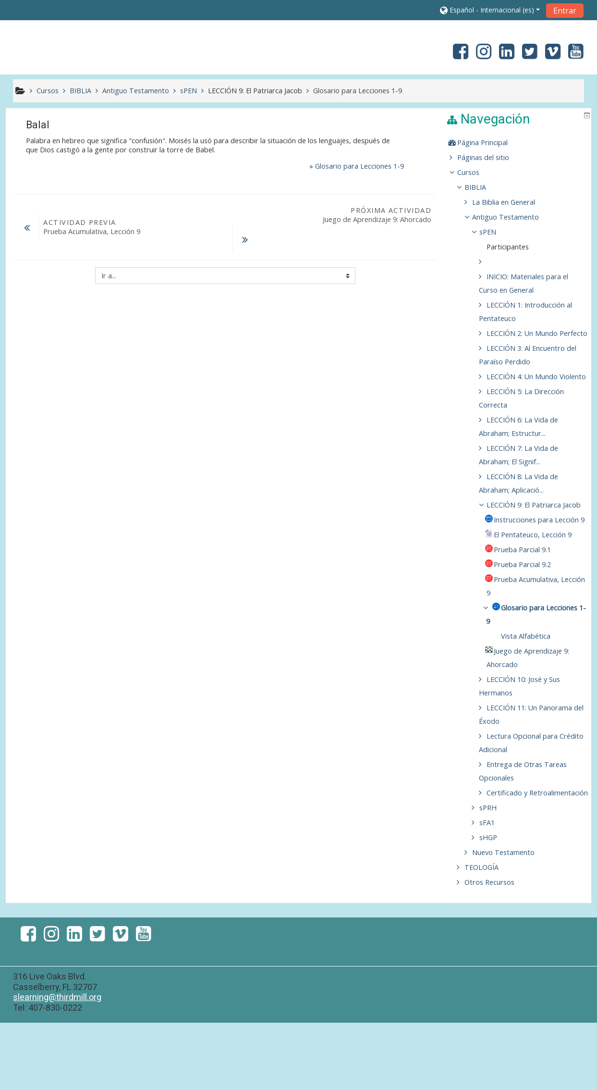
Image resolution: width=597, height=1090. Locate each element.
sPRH (495, 874)
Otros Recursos (497, 949)
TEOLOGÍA (489, 934)
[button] (490, 9)
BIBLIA (482, 187)
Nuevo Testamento (510, 919)
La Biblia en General (510, 202)
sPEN (495, 231)
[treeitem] (519, 142)
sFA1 (494, 889)
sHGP (495, 904)
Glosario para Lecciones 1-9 (359, 166)
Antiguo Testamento (512, 217)
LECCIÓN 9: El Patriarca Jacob (255, 90)
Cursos (475, 172)
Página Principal (489, 142)
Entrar (564, 10)
